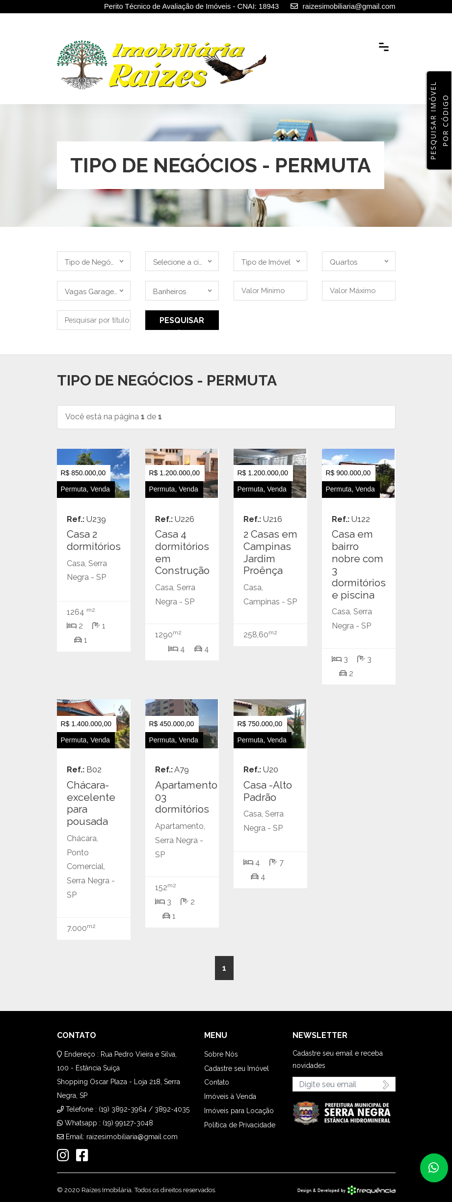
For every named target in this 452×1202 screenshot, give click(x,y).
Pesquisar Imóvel (182, 323)
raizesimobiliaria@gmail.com (132, 1137)
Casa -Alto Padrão (267, 791)
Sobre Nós (221, 1054)
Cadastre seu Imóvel (236, 1068)
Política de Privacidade (239, 1125)
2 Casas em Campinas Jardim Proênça (270, 552)
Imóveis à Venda (230, 1096)
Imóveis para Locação (239, 1111)
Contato (216, 1082)
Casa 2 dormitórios (94, 540)
